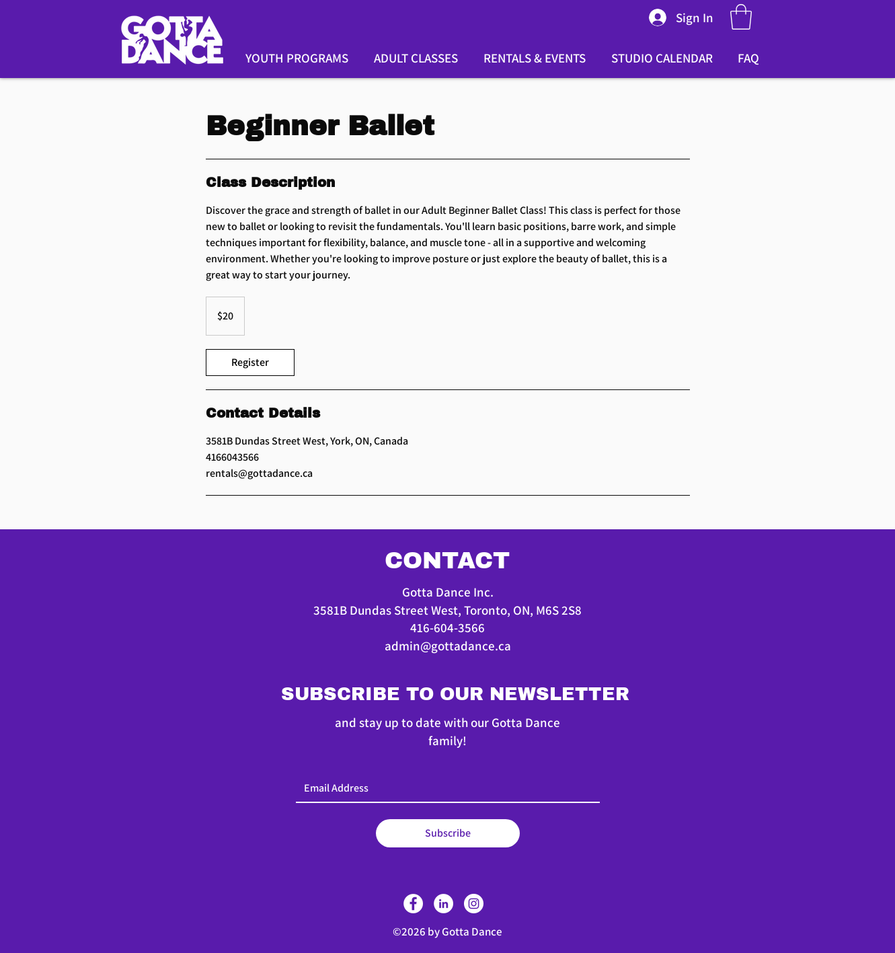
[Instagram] (473, 903)
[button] (741, 17)
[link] (250, 362)
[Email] (444, 788)
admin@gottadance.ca (448, 646)
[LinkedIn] (443, 903)
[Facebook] (413, 903)
